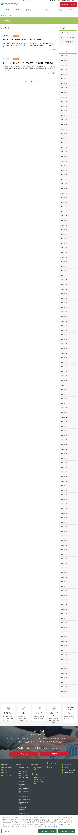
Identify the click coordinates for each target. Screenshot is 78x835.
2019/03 (64, 312)
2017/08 (64, 380)
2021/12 (64, 206)
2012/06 (64, 632)
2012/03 (64, 641)
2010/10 (64, 687)
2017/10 (64, 371)
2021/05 (64, 234)
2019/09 (64, 289)
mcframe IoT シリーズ (24, 785)
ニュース (5, 770)
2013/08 (64, 572)
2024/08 (64, 110)
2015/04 (64, 495)
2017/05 (64, 394)
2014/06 (64, 531)
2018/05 (64, 348)
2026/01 (64, 65)
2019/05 (64, 307)
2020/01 (64, 271)
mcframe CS (22, 809)
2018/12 (64, 325)
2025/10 (64, 74)
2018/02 (64, 353)
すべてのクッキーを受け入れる (47, 831)
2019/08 (64, 293)
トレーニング (38, 779)
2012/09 (64, 618)
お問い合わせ (64, 4)
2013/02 (64, 600)
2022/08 (64, 184)
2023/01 (64, 174)
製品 (19, 764)
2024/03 (64, 129)
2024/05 (64, 120)
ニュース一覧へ (29, 81)
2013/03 (64, 595)
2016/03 (64, 453)
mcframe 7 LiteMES (24, 777)
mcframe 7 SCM (23, 771)
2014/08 (64, 522)
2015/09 (64, 476)
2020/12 (64, 252)
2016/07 (64, 435)
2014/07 (64, 527)
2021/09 (64, 216)
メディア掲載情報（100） (67, 43)
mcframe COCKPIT (24, 814)
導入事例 (35, 764)
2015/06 (64, 485)
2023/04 (64, 165)
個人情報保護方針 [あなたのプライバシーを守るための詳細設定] (52, 826)
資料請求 (73, 4)
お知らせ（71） (65, 33)
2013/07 (64, 577)
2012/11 (64, 609)
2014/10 (64, 513)
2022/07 (64, 188)
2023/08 (64, 152)
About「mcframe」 (8, 767)
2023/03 (64, 170)
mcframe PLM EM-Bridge (24, 803)
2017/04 (64, 399)
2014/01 (64, 549)
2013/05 (64, 586)
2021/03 (64, 243)
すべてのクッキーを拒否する (66, 831)
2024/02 (64, 133)
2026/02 (64, 60)
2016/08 (64, 431)
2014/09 (64, 517)
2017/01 (64, 412)
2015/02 (64, 499)
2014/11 (64, 508)
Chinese (25, 0)
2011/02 (64, 677)
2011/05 (64, 668)
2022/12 (64, 179)
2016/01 (64, 463)
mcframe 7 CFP (23, 775)
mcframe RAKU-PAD (24, 792)
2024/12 (64, 97)
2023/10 (64, 147)
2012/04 (64, 636)
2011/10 (64, 659)
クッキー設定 (7, 831)
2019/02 (64, 316)
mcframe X (22, 781)
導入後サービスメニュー (39, 782)
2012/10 (64, 613)
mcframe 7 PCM (23, 773)
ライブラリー (7, 775)
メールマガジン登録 (69, 770)
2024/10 (64, 101)
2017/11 (64, 367)
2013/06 (64, 581)
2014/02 (64, 545)
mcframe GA (22, 807)
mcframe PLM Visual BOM (24, 800)
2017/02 (64, 408)
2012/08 (64, 623)
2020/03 (64, 261)
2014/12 (64, 504)
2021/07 (64, 225)
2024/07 (64, 115)
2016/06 (64, 440)
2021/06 (64, 229)
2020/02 (64, 266)
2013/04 (64, 591)
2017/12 (64, 362)
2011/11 (64, 655)
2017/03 (64, 403)
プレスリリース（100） (67, 37)
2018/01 (64, 357)
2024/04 (64, 124)
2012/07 (64, 627)
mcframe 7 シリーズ (24, 768)
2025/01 (64, 92)
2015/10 (64, 472)
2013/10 (64, 563)
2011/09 (64, 664)
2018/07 (64, 344)
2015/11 (64, 467)
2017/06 (64, 389)
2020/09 (64, 257)
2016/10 (64, 421)
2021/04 (64, 238)
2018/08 (64, 339)
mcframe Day (67, 772)
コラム (5, 772)
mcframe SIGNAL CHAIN (24, 789)
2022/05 (64, 197)
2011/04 (64, 673)
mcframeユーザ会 (39, 777)
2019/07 (64, 298)
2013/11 (64, 559)
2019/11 (64, 280)
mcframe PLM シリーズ (24, 796)
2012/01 (64, 645)
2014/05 (64, 536)
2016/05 (64, 444)
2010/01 (64, 696)
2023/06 (64, 156)
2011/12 (64, 650)
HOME (3, 15)
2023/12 (64, 138)
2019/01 (64, 321)
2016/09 (64, 426)
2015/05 (64, 490)
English (29, 0)
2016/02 (64, 458)
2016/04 (64, 449)
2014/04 (64, 540)
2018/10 (64, 330)
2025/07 (64, 78)
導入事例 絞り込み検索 (39, 768)
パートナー (51, 767)
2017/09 (64, 376)
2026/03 (64, 56)
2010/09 (64, 691)
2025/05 (64, 83)
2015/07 (64, 481)
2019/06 (64, 303)
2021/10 (64, 211)
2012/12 (64, 604)
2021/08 (64, 220)
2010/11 (64, 682)
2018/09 (64, 335)
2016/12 (64, 417)
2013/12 (64, 554)
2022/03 (64, 202)
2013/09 (64, 568)
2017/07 (64, 385)
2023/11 (64, 142)
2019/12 (64, 275)
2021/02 (64, 248)
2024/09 (64, 106)
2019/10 (64, 284)
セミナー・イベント (53, 764)
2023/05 (64, 161)
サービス (35, 774)
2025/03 (64, 88)
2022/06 (64, 193)
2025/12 (64, 69)
